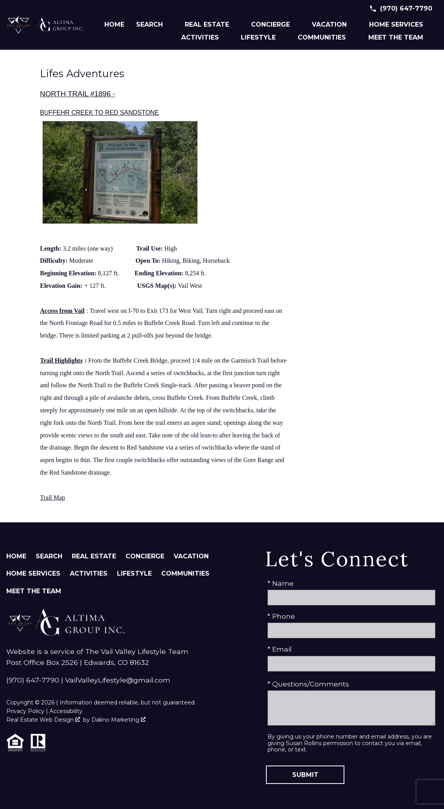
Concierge (145, 556)
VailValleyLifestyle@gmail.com (117, 680)
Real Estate (94, 556)
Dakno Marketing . (119, 719)
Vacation (191, 556)
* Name (280, 583)
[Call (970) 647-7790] (400, 9)
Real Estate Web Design (43, 719)
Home (114, 25)
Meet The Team (33, 591)
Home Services (33, 573)
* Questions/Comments (308, 684)
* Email (279, 649)
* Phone (281, 616)
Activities (88, 573)
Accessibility (65, 711)
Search (49, 556)
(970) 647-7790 (32, 680)
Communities (185, 573)
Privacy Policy (25, 711)
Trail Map (52, 497)
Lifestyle (134, 573)
